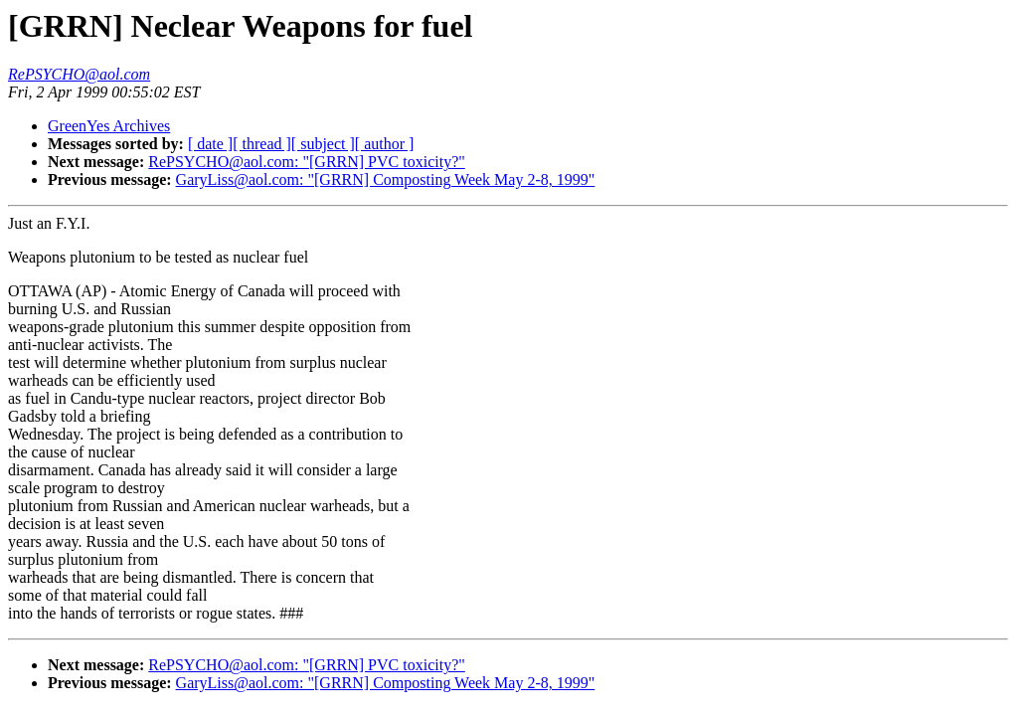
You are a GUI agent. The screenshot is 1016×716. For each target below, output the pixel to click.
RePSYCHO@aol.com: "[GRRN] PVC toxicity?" (306, 161)
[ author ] (385, 143)
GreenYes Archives (109, 125)
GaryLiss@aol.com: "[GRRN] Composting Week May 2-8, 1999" (385, 179)
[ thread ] (262, 143)
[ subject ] (323, 143)
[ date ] (210, 143)
